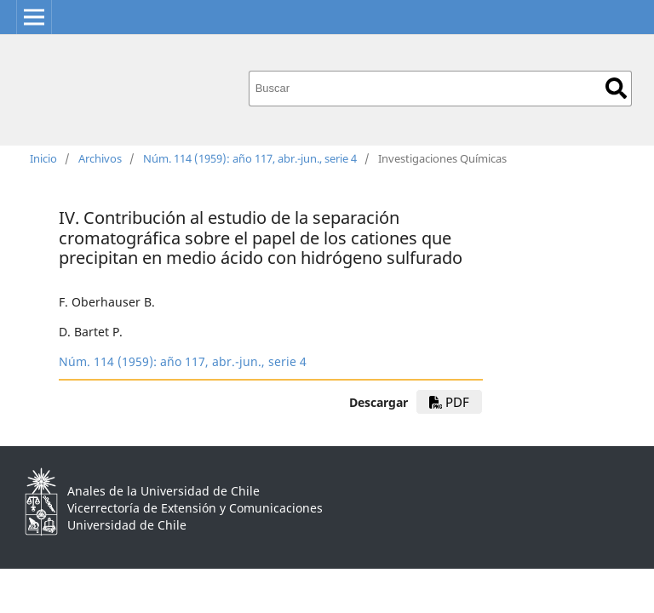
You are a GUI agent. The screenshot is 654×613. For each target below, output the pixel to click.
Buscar (616, 88)
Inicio (43, 158)
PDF (449, 401)
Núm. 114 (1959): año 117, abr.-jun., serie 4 (250, 158)
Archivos (100, 158)
